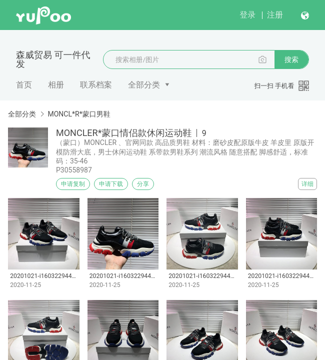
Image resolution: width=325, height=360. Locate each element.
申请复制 (73, 184)
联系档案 (96, 85)
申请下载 (111, 184)
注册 (275, 15)
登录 (248, 15)
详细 (308, 184)
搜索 (291, 60)
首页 (24, 85)
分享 (143, 184)
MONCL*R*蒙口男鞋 (79, 114)
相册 (56, 85)
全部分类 (144, 85)
